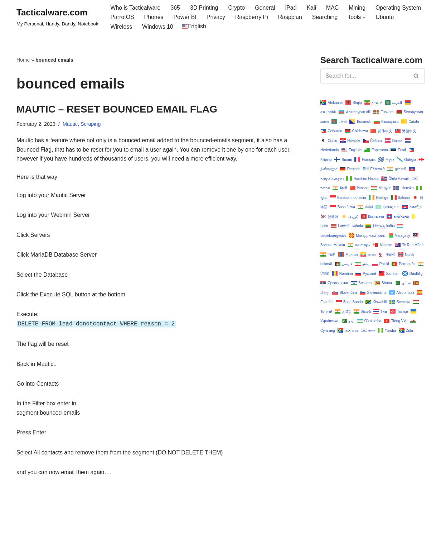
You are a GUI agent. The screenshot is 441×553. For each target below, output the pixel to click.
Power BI (185, 17)
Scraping (91, 124)
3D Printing (204, 8)
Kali (312, 8)
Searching (326, 17)
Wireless (121, 27)
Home (23, 60)
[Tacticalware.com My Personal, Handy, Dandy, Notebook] (57, 17)
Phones (154, 17)
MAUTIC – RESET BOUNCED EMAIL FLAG (116, 109)
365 (176, 8)
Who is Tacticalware (135, 8)
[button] (365, 17)
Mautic (70, 124)
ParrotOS (122, 17)
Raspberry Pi (252, 17)
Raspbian (291, 17)
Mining (358, 8)
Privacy (216, 17)
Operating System (400, 8)
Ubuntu (386, 17)
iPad (291, 8)
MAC (333, 8)
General (266, 8)
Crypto (237, 8)
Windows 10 (158, 27)
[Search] (364, 76)
